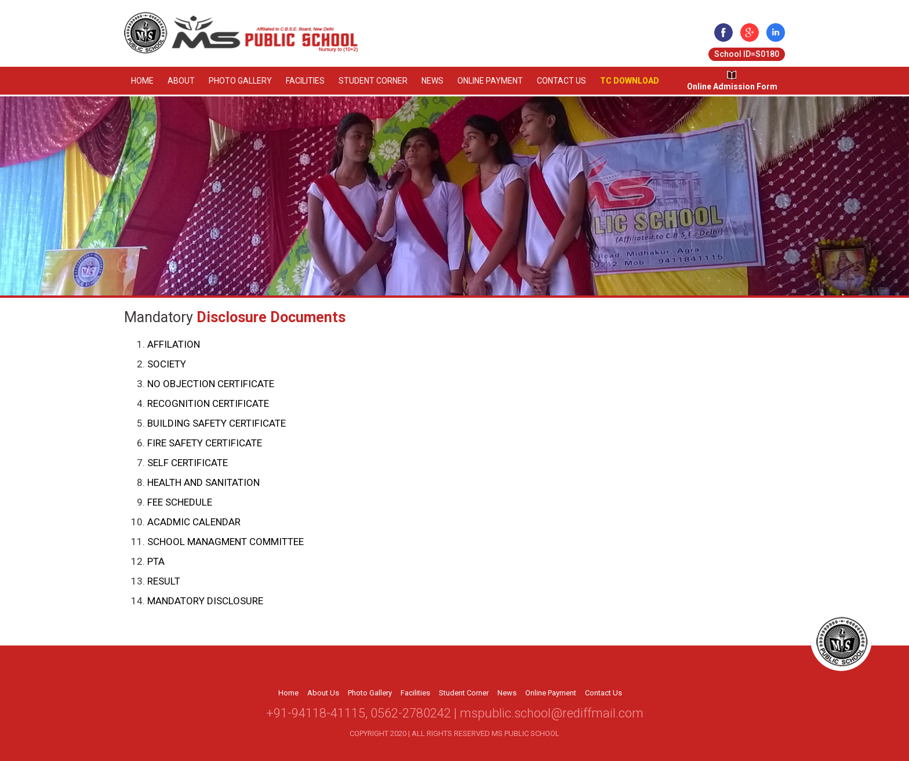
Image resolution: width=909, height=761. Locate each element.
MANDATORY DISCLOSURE (205, 601)
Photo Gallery (240, 80)
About (181, 80)
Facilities (305, 80)
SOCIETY (166, 364)
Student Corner (373, 80)
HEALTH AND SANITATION (203, 482)
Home (142, 80)
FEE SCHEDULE (179, 502)
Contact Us (561, 80)
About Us (323, 692)
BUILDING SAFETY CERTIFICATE (216, 423)
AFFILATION (173, 344)
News (432, 80)
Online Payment (490, 80)
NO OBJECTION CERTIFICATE (210, 383)
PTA (156, 561)
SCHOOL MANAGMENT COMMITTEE (225, 541)
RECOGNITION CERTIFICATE (208, 403)
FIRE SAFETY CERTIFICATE (204, 443)
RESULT (163, 581)
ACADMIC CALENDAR (194, 522)
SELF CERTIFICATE (187, 462)
